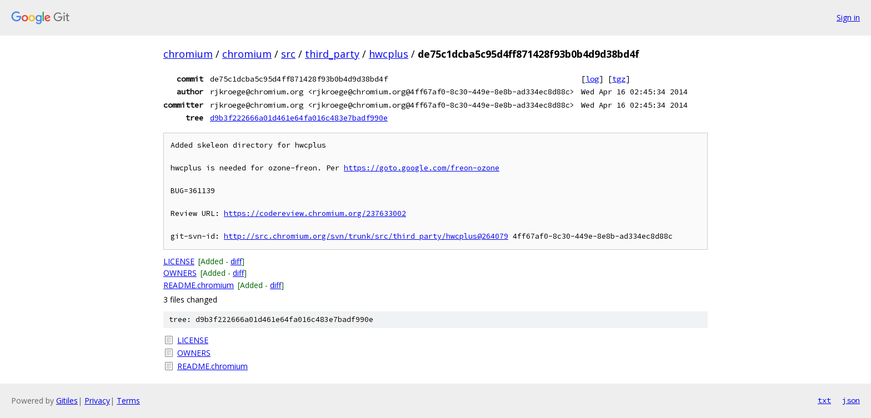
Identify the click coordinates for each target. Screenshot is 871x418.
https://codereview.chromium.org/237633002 (315, 213)
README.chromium (198, 285)
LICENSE (178, 261)
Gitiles (67, 400)
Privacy (97, 400)
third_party (332, 54)
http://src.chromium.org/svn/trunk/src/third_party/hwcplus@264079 (366, 236)
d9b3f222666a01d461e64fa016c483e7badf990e (299, 118)
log (592, 79)
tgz (618, 79)
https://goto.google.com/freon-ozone (421, 168)
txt (824, 400)
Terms (128, 400)
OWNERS (180, 273)
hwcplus (388, 54)
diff (236, 261)
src (288, 54)
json (851, 400)
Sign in (848, 17)
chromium (188, 54)
